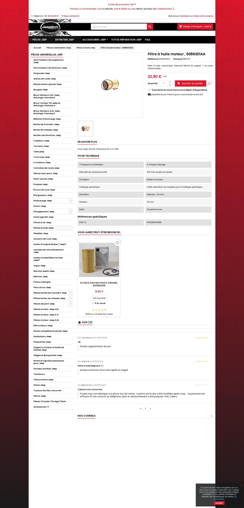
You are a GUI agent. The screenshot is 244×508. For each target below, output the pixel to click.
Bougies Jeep (40, 89)
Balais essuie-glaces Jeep (47, 84)
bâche (109, 9)
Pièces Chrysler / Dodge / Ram (49, 401)
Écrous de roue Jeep (44, 189)
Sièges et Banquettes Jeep (47, 355)
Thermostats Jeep (43, 379)
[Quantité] (163, 83)
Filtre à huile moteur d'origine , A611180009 (99, 284)
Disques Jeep (40, 184)
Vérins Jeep (39, 395)
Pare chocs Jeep (42, 287)
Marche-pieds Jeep (43, 271)
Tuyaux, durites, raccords (47, 390)
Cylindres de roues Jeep (46, 167)
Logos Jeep (39, 265)
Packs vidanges (42, 281)
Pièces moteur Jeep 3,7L (46, 314)
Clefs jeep (38, 151)
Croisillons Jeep (42, 162)
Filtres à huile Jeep (43, 227)
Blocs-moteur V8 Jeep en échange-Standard (46, 104)
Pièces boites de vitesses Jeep (49, 298)
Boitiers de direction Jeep (47, 135)
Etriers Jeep (39, 206)
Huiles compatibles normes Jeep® (48, 259)
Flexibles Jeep (40, 233)
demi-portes (144, 9)
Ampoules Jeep (41, 73)
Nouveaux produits (40, 457)
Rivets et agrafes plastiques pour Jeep (48, 362)
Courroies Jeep (41, 157)
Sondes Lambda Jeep (45, 368)
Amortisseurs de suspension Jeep (48, 61)
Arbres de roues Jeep (44, 78)
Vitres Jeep (39, 385)
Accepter (219, 503)
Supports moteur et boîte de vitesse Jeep (48, 348)
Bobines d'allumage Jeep (47, 118)
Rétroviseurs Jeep (43, 325)
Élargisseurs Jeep (42, 195)
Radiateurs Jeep (42, 336)
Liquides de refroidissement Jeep (48, 251)
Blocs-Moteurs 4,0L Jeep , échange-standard (47, 112)
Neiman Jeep (40, 276)
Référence (153, 59)
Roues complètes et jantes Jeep (50, 331)
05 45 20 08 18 (51, 16)
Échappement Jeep (43, 211)
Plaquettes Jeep (42, 341)
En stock (168, 90)
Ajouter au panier (190, 83)
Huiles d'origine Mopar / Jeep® (49, 244)
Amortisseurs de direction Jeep (50, 67)
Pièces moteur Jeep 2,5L (46, 309)
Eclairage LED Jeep (43, 217)
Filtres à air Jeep (42, 222)
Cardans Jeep (41, 146)
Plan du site (83, 489)
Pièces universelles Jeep (47, 54)
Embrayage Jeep (42, 200)
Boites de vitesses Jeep (45, 129)
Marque (178, 59)
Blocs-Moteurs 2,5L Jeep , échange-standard (46, 96)
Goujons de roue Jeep (45, 238)
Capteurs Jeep (41, 140)
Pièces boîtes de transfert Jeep (50, 292)
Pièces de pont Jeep (44, 303)
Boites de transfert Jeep (46, 124)
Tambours (39, 374)
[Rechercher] (122, 27)
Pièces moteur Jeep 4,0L (46, 320)
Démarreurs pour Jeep (45, 173)
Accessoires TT (41, 406)
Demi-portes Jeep (43, 178)
